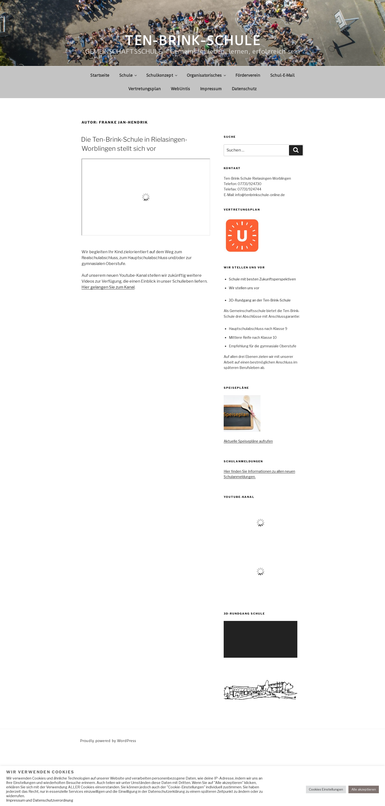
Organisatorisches (207, 75)
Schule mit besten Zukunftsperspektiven (262, 279)
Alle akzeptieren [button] (363, 789)
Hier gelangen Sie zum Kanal (108, 287)
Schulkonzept (162, 75)
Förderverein (247, 75)
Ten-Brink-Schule (192, 40)
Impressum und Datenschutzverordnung (39, 800)
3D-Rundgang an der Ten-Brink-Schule (260, 300)
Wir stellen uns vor (244, 288)
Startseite (99, 75)
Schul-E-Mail (282, 75)
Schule (128, 75)
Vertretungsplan (144, 89)
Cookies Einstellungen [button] (326, 789)
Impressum (211, 89)
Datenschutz (244, 89)
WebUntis (180, 89)
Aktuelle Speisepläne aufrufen (248, 441)
